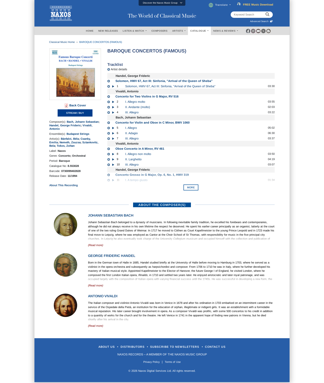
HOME (89, 31)
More (191, 187)
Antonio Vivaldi (102, 296)
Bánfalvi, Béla (70, 138)
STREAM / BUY (75, 112)
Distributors (127, 347)
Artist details (119, 69)
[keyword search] (267, 14)
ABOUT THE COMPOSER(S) (162, 205)
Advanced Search (261, 21)
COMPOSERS (159, 31)
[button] (162, 3)
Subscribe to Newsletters (178, 347)
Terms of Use (175, 362)
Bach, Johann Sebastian (83, 121)
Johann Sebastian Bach (111, 215)
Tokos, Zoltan (66, 145)
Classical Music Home (62, 42)
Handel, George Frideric (65, 125)
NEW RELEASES (108, 31)
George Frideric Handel (111, 256)
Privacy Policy (150, 362)
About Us (94, 347)
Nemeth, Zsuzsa (70, 142)
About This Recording (63, 185)
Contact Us (227, 347)
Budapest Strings (78, 133)
